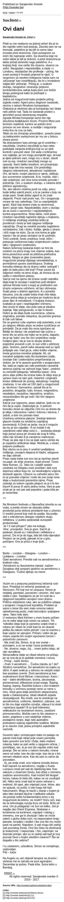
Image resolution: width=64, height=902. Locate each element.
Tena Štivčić (10, 20)
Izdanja (12, 13)
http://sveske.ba (13, 7)
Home (5, 13)
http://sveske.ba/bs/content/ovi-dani (34, 885)
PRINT (8, 873)
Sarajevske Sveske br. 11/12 (18, 37)
